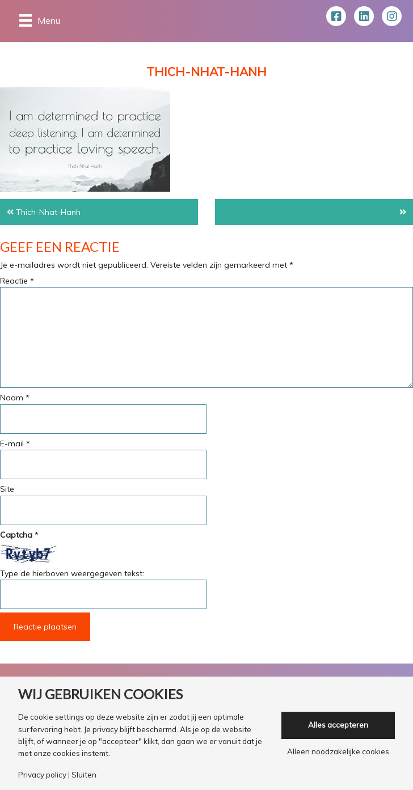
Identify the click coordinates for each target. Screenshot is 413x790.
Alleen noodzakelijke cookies (338, 751)
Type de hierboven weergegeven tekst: (72, 573)
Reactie (17, 281)
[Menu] (39, 20)
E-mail (15, 443)
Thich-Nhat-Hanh (48, 212)
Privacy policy (42, 775)
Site (7, 489)
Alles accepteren (338, 724)
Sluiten (83, 775)
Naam (15, 397)
